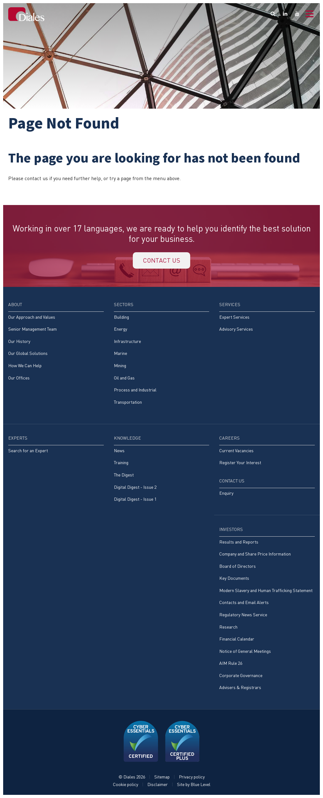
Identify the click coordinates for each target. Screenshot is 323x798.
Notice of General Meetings (245, 651)
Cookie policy (125, 784)
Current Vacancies (236, 450)
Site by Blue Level (193, 784)
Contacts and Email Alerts (244, 602)
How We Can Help (25, 365)
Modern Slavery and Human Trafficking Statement (266, 590)
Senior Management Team (32, 329)
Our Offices (19, 377)
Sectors (123, 304)
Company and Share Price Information (255, 553)
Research (228, 627)
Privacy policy (192, 776)
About (15, 304)
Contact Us (231, 480)
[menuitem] (56, 344)
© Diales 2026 (132, 776)
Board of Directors (237, 566)
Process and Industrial (135, 389)
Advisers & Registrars (240, 687)
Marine (120, 353)
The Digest (124, 474)
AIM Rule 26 (230, 663)
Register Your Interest (240, 462)
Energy (120, 329)
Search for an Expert (28, 450)
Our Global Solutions (28, 353)
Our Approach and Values (31, 317)
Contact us (161, 260)
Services (229, 304)
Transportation (128, 402)
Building (121, 317)
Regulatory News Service (243, 614)
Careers (229, 438)
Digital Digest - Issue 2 (135, 487)
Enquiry (226, 493)
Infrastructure (127, 341)
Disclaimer (157, 784)
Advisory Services (236, 329)
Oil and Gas (124, 377)
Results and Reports (238, 541)
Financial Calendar (236, 638)
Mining (120, 365)
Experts (17, 438)
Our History (19, 341)
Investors (231, 529)
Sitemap (162, 776)
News (119, 450)
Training (121, 462)
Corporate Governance (240, 675)
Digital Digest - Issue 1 (135, 499)
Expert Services (234, 317)
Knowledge (127, 438)
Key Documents (234, 578)
